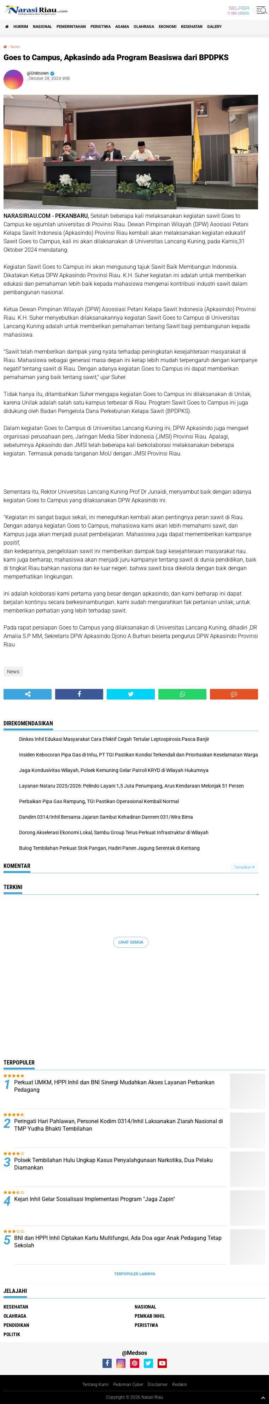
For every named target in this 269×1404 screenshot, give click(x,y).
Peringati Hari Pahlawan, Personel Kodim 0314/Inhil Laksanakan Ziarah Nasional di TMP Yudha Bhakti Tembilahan (118, 1125)
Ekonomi (167, 26)
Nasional (42, 26)
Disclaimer (158, 1384)
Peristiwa (100, 26)
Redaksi (179, 1384)
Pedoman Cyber (128, 1384)
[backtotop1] (263, 1397)
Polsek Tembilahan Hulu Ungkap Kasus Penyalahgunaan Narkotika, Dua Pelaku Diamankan (113, 1164)
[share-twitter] (131, 694)
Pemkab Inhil (150, 1316)
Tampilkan (244, 867)
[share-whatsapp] (182, 694)
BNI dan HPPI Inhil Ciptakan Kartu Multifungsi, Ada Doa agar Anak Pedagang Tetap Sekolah (118, 1242)
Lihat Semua (130, 942)
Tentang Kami (95, 1384)
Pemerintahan (71, 26)
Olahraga (144, 26)
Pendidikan (16, 1325)
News (15, 47)
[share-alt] (28, 694)
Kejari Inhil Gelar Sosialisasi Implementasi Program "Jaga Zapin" (94, 1199)
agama (122, 26)
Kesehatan (192, 26)
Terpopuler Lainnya (134, 1274)
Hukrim (20, 26)
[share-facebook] (79, 694)
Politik (12, 1334)
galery (214, 26)
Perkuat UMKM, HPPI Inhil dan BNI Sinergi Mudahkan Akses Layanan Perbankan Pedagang (114, 1086)
